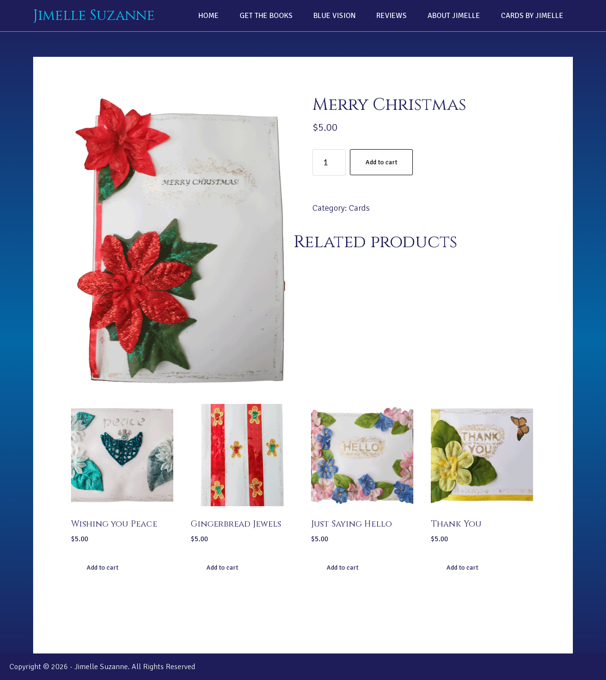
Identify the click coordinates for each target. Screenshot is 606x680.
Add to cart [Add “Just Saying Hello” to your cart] (342, 568)
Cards (359, 208)
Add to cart (381, 162)
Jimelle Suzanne (94, 15)
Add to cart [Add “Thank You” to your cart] (462, 568)
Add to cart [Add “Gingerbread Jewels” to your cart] (222, 568)
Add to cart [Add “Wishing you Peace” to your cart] (102, 568)
